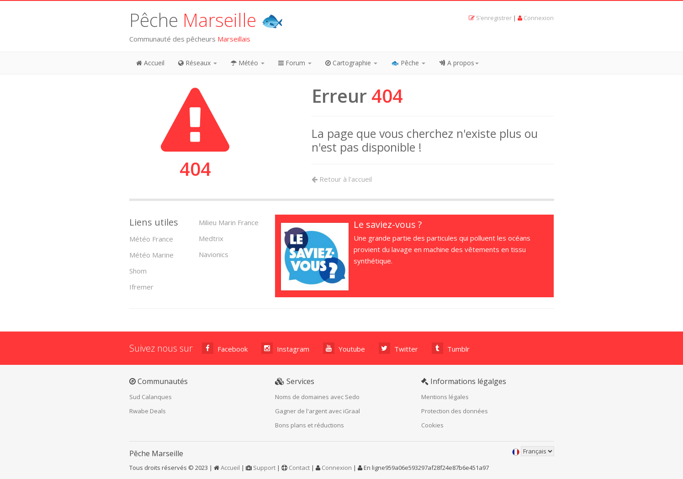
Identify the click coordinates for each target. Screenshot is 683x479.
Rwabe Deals (147, 411)
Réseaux (197, 62)
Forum (295, 62)
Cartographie (351, 62)
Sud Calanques (150, 397)
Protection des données (454, 411)
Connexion (539, 18)
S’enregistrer (494, 18)
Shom (138, 270)
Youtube (344, 348)
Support (264, 467)
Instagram (285, 348)
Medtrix (211, 238)
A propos (459, 62)
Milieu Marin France (229, 222)
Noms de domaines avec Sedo (317, 397)
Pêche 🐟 (206, 19)
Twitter (398, 348)
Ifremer (141, 286)
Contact (299, 467)
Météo (248, 62)
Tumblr (451, 348)
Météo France (151, 238)
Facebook (225, 348)
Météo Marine (151, 254)
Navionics (213, 254)
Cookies (432, 425)
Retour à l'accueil (342, 179)
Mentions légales (445, 397)
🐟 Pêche (408, 62)
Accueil (150, 62)
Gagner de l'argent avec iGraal (317, 411)
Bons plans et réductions (309, 425)
